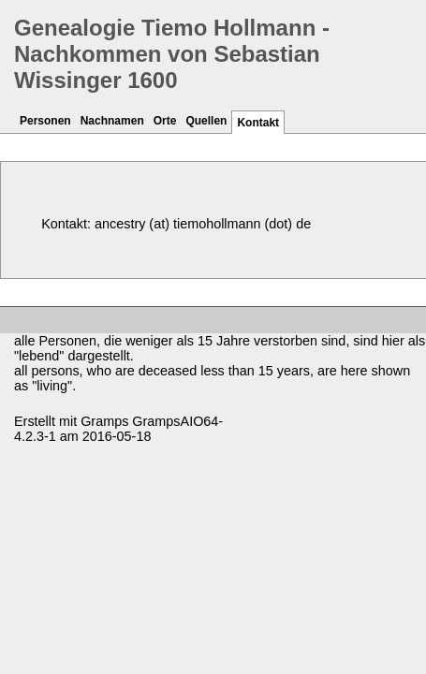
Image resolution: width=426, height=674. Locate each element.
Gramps (104, 421)
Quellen (206, 120)
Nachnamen (112, 120)
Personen (45, 120)
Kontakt (258, 122)
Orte (165, 120)
